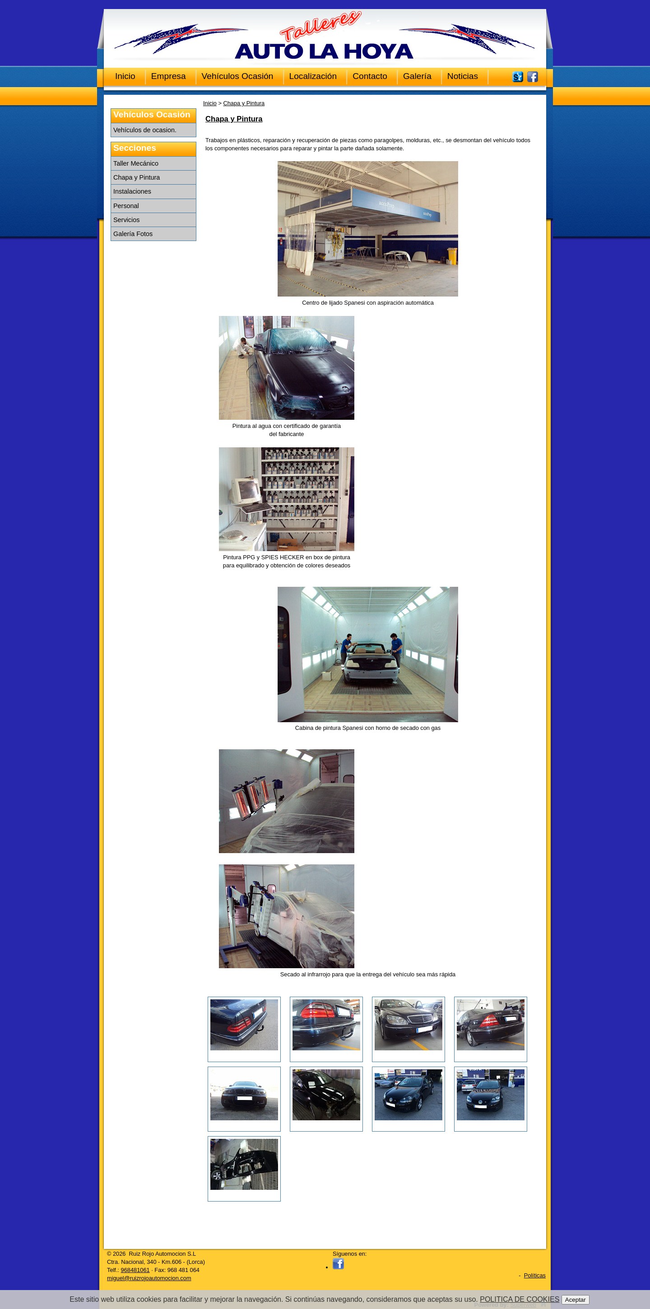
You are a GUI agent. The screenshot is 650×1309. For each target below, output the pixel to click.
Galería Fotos (133, 233)
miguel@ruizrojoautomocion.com (149, 1278)
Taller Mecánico (135, 163)
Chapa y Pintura (136, 177)
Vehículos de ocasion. (144, 130)
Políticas (535, 1275)
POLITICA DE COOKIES (519, 1299)
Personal (126, 205)
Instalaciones (132, 191)
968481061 (135, 1270)
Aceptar (575, 1299)
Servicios (126, 219)
